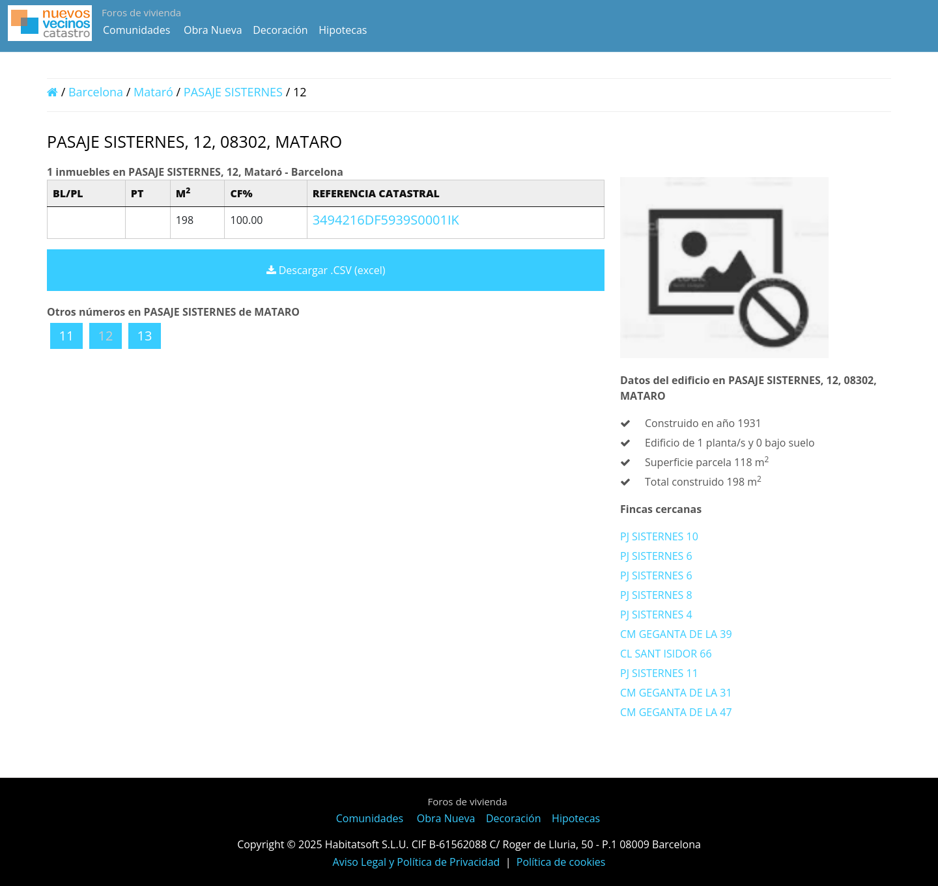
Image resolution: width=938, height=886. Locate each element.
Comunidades (136, 30)
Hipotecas (343, 30)
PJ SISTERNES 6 (656, 556)
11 (66, 335)
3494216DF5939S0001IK (386, 219)
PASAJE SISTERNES (235, 92)
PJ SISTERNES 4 (656, 614)
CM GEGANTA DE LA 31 (676, 692)
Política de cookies (561, 862)
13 (144, 335)
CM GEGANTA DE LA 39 (676, 634)
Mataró (153, 92)
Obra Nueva (213, 30)
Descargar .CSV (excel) (326, 270)
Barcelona (95, 92)
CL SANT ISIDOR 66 (666, 653)
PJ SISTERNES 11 (659, 673)
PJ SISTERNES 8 (656, 595)
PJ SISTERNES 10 (659, 536)
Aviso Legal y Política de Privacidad (416, 862)
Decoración (280, 30)
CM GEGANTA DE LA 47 (676, 712)
